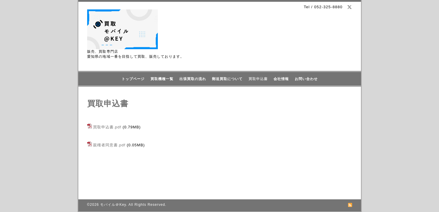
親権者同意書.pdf (109, 145)
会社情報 (281, 79)
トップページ (133, 79)
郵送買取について (227, 79)
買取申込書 (258, 79)
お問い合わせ (306, 79)
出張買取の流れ (192, 79)
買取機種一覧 (161, 79)
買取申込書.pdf (107, 127)
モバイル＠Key (113, 205)
